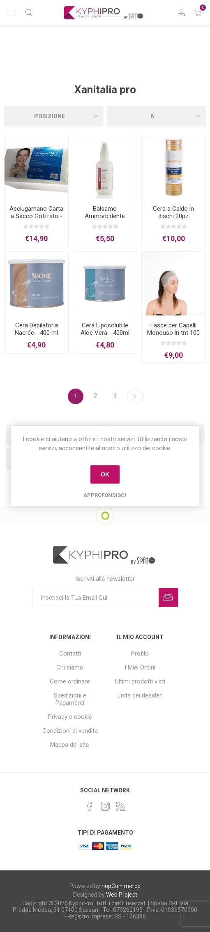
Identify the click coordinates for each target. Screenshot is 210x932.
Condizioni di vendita (70, 730)
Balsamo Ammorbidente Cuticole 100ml (105, 216)
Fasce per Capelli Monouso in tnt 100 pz (173, 333)
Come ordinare (70, 681)
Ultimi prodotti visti (140, 681)
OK (105, 474)
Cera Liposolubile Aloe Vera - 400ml (105, 329)
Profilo (140, 653)
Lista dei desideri (140, 695)
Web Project (121, 894)
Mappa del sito (70, 744)
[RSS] (120, 806)
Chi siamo (69, 667)
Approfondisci (104, 495)
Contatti (70, 653)
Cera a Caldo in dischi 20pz (173, 212)
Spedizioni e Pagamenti (70, 699)
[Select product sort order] (54, 116)
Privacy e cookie (70, 716)
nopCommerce (121, 886)
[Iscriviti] (95, 597)
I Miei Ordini (140, 667)
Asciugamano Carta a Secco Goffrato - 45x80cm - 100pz (36, 216)
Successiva (135, 396)
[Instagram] (105, 806)
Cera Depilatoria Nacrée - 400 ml (36, 329)
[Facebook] (89, 806)
